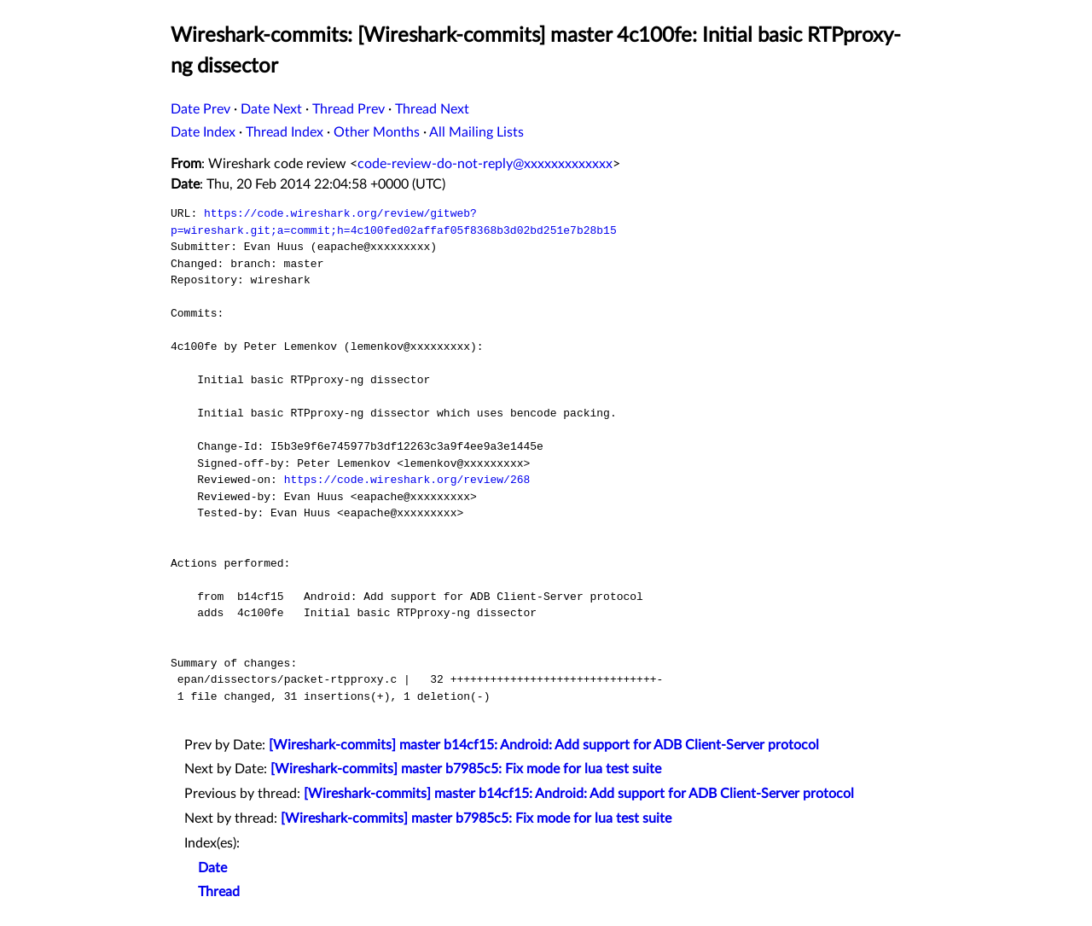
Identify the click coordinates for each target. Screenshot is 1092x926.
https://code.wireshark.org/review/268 (407, 479)
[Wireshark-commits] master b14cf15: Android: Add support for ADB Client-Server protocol (544, 745)
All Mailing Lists (476, 132)
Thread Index (284, 132)
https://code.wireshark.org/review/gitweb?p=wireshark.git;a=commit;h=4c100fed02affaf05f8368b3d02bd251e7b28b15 (394, 222)
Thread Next (432, 109)
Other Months (377, 132)
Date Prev (200, 109)
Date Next (271, 109)
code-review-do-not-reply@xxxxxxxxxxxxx (485, 164)
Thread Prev (348, 109)
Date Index (203, 132)
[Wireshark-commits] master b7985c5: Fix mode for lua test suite (465, 769)
